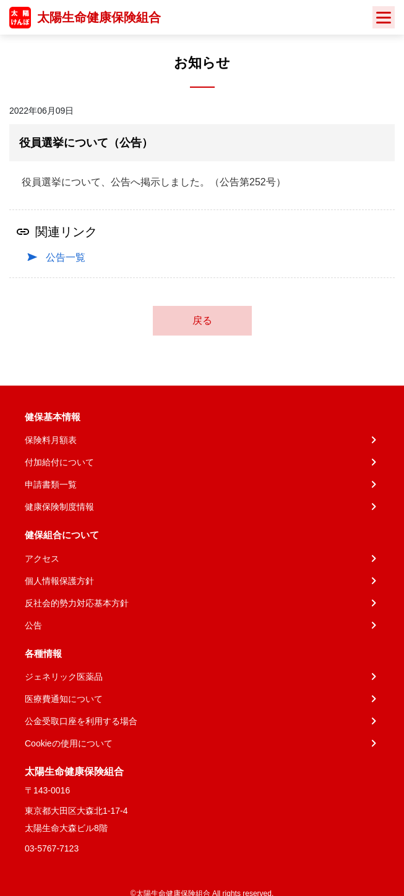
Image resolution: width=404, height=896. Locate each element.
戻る (202, 320)
